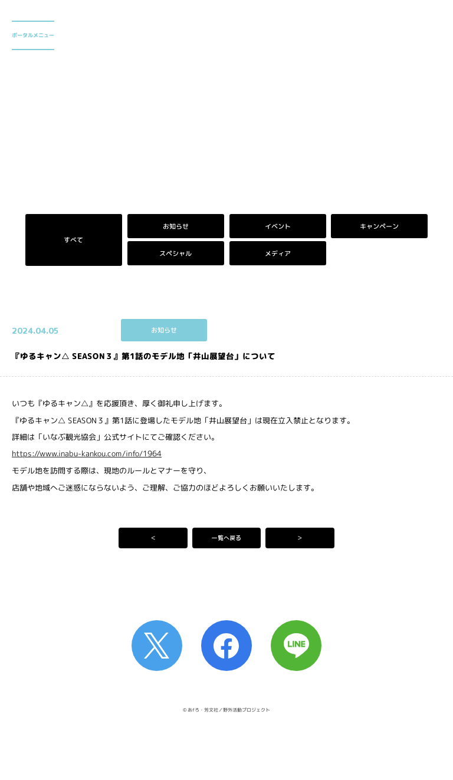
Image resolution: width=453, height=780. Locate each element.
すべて (73, 240)
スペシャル (175, 253)
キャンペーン (379, 226)
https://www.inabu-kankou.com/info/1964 (87, 453)
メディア (277, 253)
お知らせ (176, 226)
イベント (277, 226)
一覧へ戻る (226, 538)
